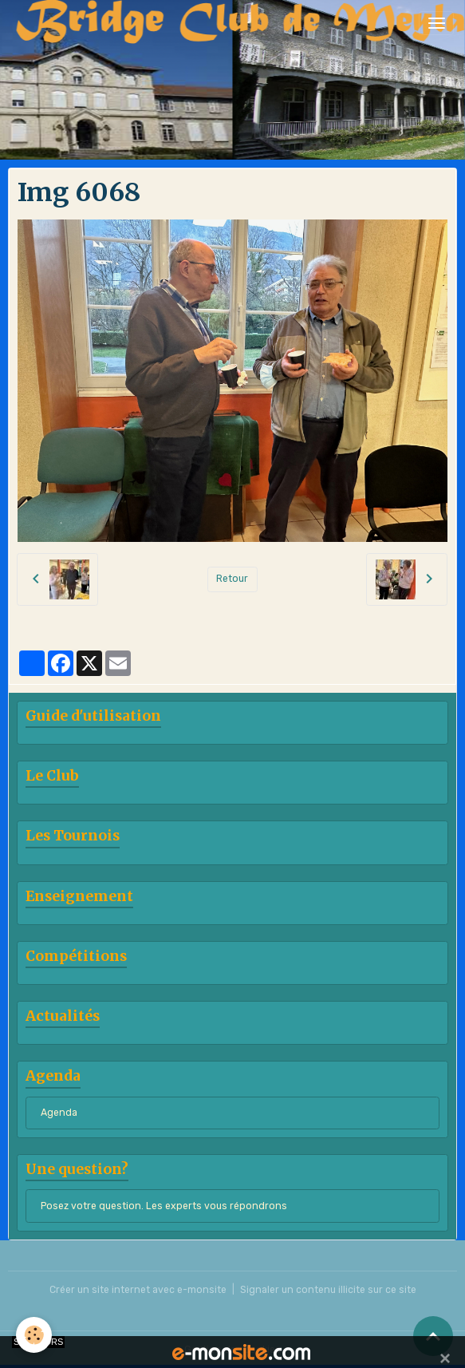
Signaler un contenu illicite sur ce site (328, 1289)
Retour (232, 578)
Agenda (59, 1112)
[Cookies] (34, 1335)
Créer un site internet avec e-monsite (138, 1289)
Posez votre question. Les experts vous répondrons (164, 1206)
